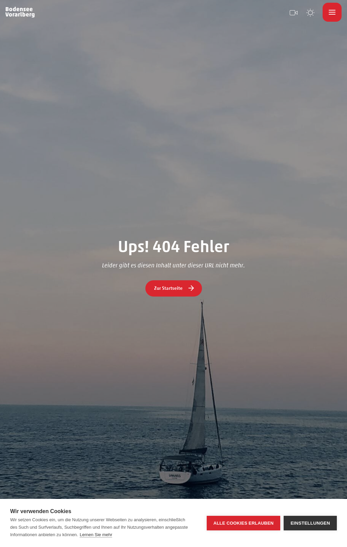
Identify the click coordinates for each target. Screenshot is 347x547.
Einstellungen (310, 523)
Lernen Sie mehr (96, 534)
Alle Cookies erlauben (243, 523)
